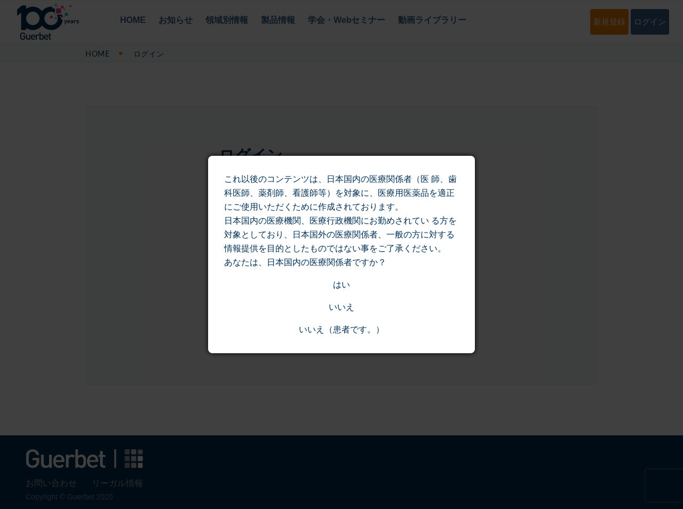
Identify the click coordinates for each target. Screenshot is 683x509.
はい (341, 284)
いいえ (341, 307)
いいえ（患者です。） (341, 329)
